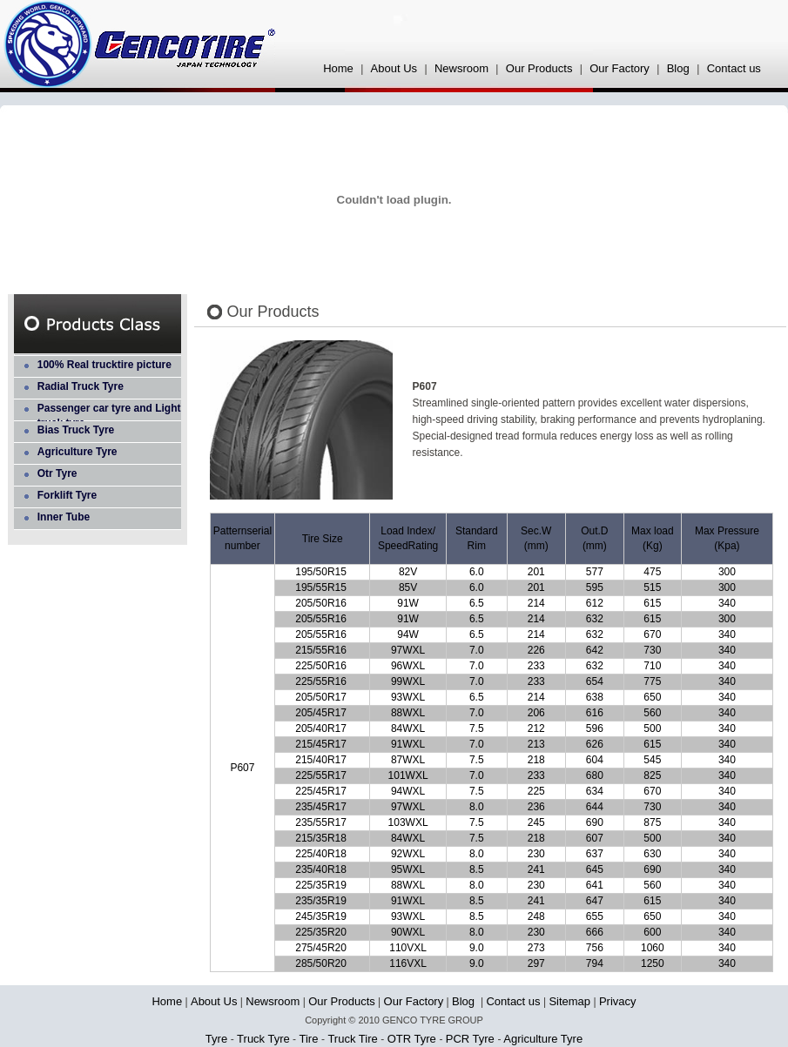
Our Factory (619, 68)
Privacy (617, 1001)
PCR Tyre (472, 1038)
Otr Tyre (57, 473)
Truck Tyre (263, 1038)
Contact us (734, 68)
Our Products (539, 68)
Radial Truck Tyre (80, 386)
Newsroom (461, 68)
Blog (680, 68)
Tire (308, 1038)
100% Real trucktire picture (104, 365)
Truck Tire (353, 1038)
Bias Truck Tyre (76, 430)
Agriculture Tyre (77, 452)
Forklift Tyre (67, 495)
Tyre (218, 1038)
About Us (394, 68)
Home (338, 68)
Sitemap (569, 1001)
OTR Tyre (413, 1038)
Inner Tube (63, 517)
